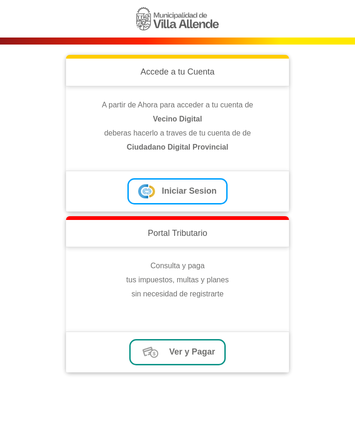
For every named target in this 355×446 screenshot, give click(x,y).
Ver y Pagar (177, 352)
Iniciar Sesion (177, 191)
